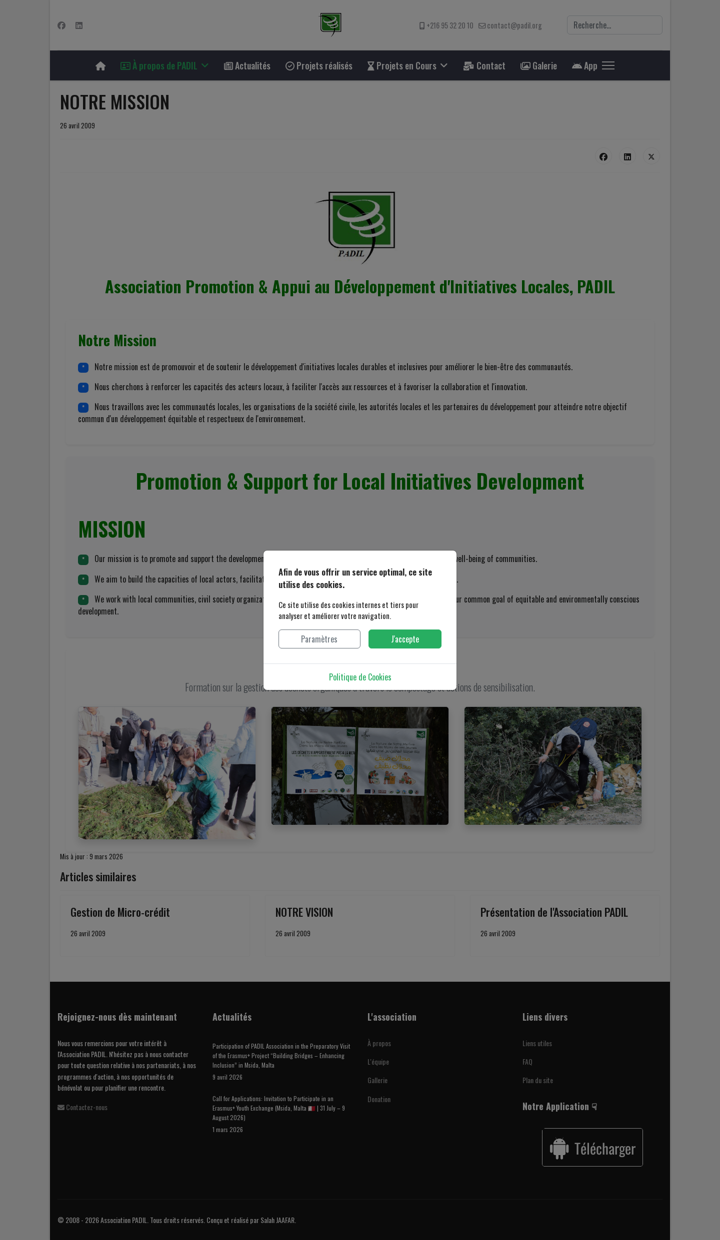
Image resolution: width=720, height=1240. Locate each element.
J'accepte (405, 639)
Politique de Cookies (360, 677)
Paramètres (319, 639)
